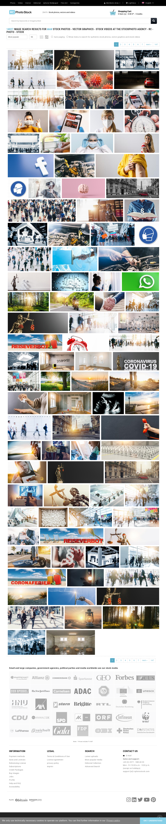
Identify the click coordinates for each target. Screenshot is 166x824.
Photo (12, 3)
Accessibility (14, 787)
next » (148, 44)
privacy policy (53, 763)
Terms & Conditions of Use (58, 756)
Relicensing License (17, 763)
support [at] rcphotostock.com (136, 771)
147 (156, 44)
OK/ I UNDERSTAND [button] (153, 821)
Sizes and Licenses (17, 760)
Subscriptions (15, 766)
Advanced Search (92, 766)
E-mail (128, 756)
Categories (74, 3)
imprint (50, 766)
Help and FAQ (15, 783)
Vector (28, 3)
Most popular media (93, 760)
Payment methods (17, 756)
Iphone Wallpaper (50, 3)
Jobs (11, 777)
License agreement (55, 760)
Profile (12, 780)
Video (20, 3)
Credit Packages (16, 770)
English (148, 3)
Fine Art (64, 3)
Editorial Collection (93, 763)
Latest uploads (91, 756)
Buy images (14, 773)
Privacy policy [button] (113, 820)
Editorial (37, 3)
